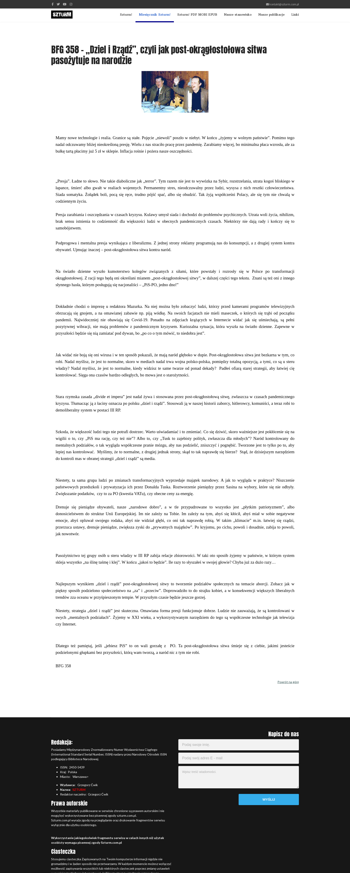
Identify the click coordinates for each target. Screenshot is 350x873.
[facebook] (53, 4)
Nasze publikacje (271, 15)
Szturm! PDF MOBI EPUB (197, 15)
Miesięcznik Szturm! (155, 15)
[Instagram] (71, 4)
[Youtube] (65, 4)
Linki (295, 15)
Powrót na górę (288, 682)
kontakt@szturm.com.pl (284, 4)
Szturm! (126, 15)
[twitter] (58, 4)
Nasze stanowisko (238, 15)
